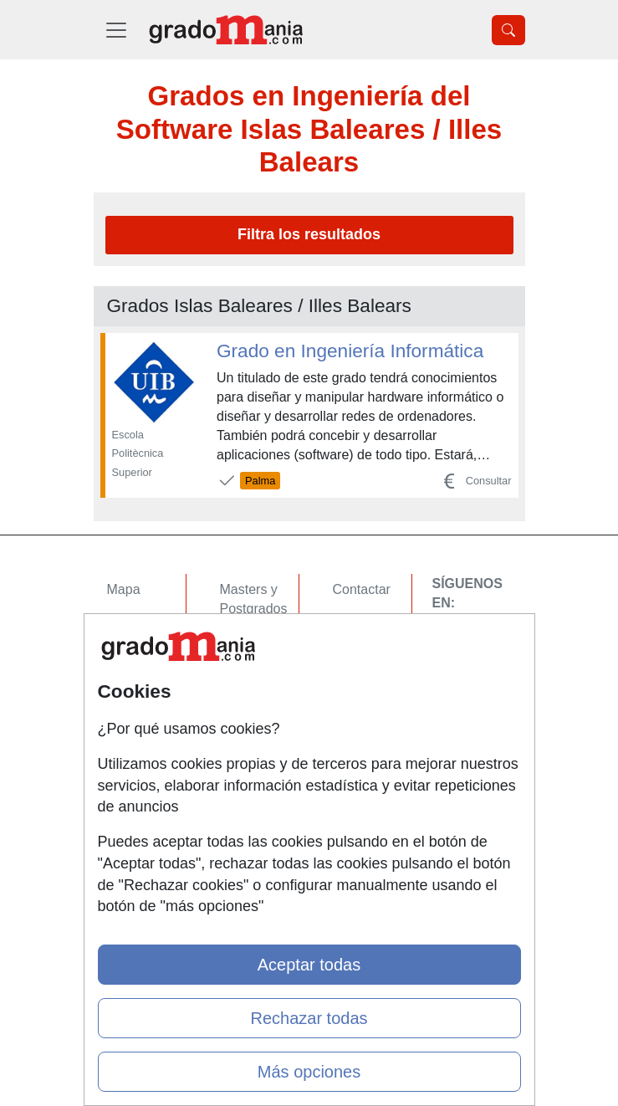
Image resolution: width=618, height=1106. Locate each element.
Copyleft (357, 687)
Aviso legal (365, 655)
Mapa (123, 589)
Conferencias (259, 674)
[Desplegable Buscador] (508, 30)
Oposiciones (257, 757)
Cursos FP (251, 641)
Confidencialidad (382, 622)
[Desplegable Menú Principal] (116, 30)
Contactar (362, 589)
